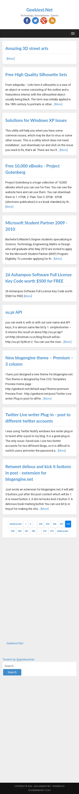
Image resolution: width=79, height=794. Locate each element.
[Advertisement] (26, 589)
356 (54, 524)
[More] (11, 58)
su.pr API (13, 312)
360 (19, 531)
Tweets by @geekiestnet (18, 659)
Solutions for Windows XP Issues (36, 120)
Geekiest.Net (39, 9)
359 (12, 531)
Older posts (62, 531)
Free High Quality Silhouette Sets (36, 74)
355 (47, 524)
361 (26, 531)
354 (40, 524)
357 (61, 524)
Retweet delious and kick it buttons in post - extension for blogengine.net (38, 473)
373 (51, 531)
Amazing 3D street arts (26, 48)
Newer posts (16, 524)
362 (33, 531)
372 (45, 531)
